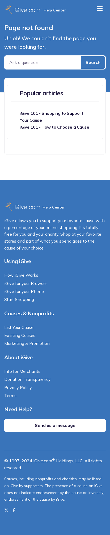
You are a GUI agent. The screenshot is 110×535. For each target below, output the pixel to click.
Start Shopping (19, 299)
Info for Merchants (22, 371)
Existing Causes (19, 335)
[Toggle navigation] (100, 8)
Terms (10, 395)
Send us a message (55, 425)
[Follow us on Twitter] (6, 510)
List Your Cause (18, 327)
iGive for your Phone (24, 291)
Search (93, 62)
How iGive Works (21, 275)
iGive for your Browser (25, 283)
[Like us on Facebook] (14, 510)
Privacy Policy (18, 387)
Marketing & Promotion (27, 343)
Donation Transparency (27, 379)
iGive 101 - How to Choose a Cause (54, 127)
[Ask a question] (43, 62)
